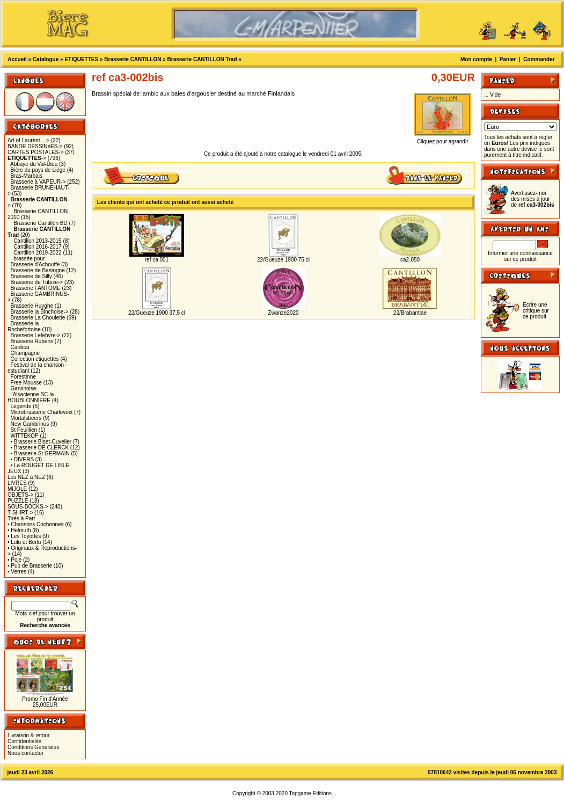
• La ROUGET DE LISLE (40, 465)
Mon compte (476, 59)
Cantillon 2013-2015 (37, 241)
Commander (538, 59)
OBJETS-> (20, 495)
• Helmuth (19, 530)
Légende (21, 406)
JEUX (14, 471)
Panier (508, 59)
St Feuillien (24, 430)
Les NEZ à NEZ (26, 477)
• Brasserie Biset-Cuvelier (41, 442)
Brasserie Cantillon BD (40, 223)
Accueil (17, 59)
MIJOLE (17, 489)
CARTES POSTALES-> (35, 152)
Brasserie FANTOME (36, 288)
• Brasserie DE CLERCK (40, 448)
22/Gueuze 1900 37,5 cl (156, 313)
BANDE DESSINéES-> (35, 146)
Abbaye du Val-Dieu (33, 164)
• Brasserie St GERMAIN (40, 453)
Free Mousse (26, 383)
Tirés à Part (21, 518)
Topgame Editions (310, 793)
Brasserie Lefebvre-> (36, 335)
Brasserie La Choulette (38, 318)
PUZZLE (18, 501)
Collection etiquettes (35, 359)
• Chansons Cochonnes (36, 524)
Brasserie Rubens (32, 341)
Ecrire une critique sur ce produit (536, 311)
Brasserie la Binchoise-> (40, 312)
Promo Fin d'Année (45, 699)
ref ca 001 (157, 260)
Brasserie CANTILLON (132, 59)
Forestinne (23, 377)
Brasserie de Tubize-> (37, 282)
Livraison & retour (28, 735)
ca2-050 (410, 260)
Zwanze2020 (283, 313)
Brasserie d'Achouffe (35, 264)
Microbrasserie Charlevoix (42, 412)
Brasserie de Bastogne (38, 270)
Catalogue (45, 59)
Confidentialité (24, 741)
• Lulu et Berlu (24, 542)
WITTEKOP (25, 436)
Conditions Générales (33, 747)
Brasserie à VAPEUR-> (38, 182)
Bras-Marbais (26, 176)
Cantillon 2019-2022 (37, 253)
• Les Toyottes (24, 536)
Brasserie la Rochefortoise (24, 326)
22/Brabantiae (410, 313)
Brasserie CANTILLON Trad (202, 59)
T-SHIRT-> (20, 512)
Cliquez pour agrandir (442, 139)
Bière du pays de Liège (38, 170)
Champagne (25, 353)
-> (27, 158)
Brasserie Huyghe (32, 306)
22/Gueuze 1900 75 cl (283, 260)
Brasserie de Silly (31, 276)
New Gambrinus (30, 424)
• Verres (17, 572)
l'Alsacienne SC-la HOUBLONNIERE (31, 397)
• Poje (14, 560)
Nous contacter (25, 753)
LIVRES (17, 483)
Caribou (20, 347)
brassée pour (29, 259)
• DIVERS (22, 459)
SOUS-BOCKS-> (28, 507)
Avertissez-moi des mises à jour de (532, 199)
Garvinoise (23, 388)
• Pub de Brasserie (30, 566)
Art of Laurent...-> (28, 140)
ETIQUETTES (81, 59)
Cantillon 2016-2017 (37, 247)
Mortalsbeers (26, 418)
